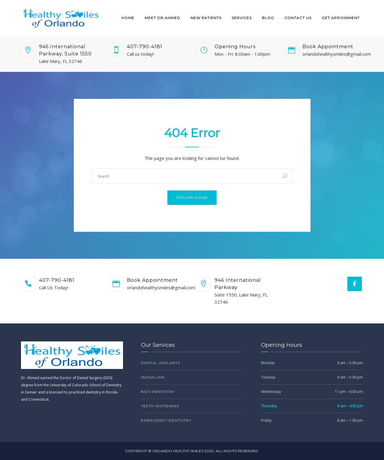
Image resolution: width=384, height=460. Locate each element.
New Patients (205, 18)
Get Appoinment (341, 18)
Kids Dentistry (158, 391)
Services (242, 18)
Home (128, 18)
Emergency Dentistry (166, 420)
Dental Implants (160, 363)
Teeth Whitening (160, 406)
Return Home (192, 197)
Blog (268, 18)
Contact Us (297, 18)
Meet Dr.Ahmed (162, 18)
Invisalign (152, 377)
